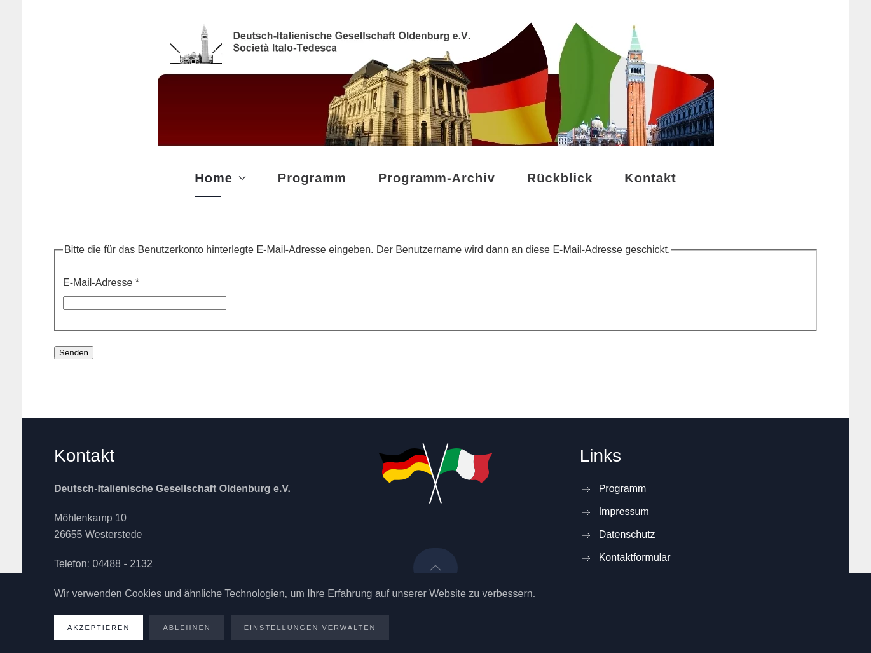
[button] (435, 568)
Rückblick (560, 178)
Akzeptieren (98, 627)
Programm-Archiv (436, 178)
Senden (73, 352)
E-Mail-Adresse (101, 282)
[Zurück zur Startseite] (436, 79)
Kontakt (650, 178)
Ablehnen (186, 627)
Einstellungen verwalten (310, 627)
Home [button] (220, 178)
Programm (312, 178)
